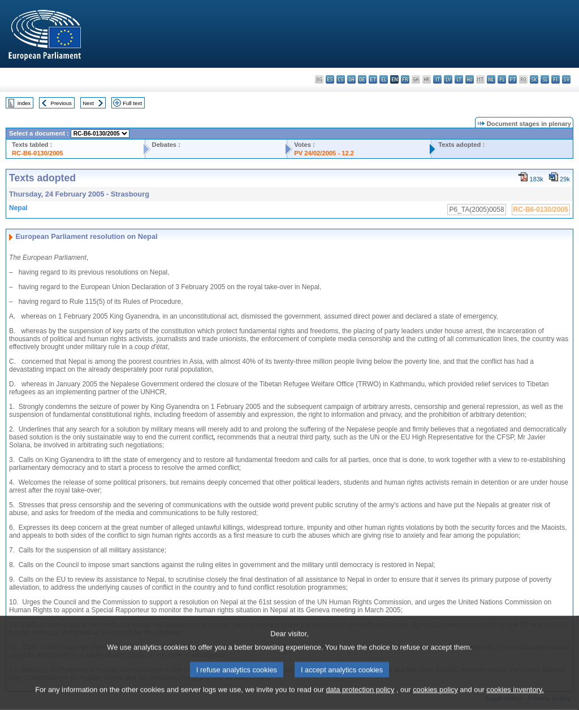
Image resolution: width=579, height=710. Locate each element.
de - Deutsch (362, 79)
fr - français (405, 79)
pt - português (512, 79)
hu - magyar (469, 79)
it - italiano (437, 79)
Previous (61, 103)
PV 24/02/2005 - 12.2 (324, 153)
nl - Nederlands (491, 79)
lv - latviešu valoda (448, 79)
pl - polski (502, 79)
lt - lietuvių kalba (459, 79)
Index (24, 103)
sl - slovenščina (545, 79)
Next (88, 103)
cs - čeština (340, 79)
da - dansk (351, 79)
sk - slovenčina (534, 79)
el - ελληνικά (383, 79)
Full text (132, 103)
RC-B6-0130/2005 (37, 153)
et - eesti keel (373, 79)
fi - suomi (555, 79)
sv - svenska (566, 79)
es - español (330, 79)
